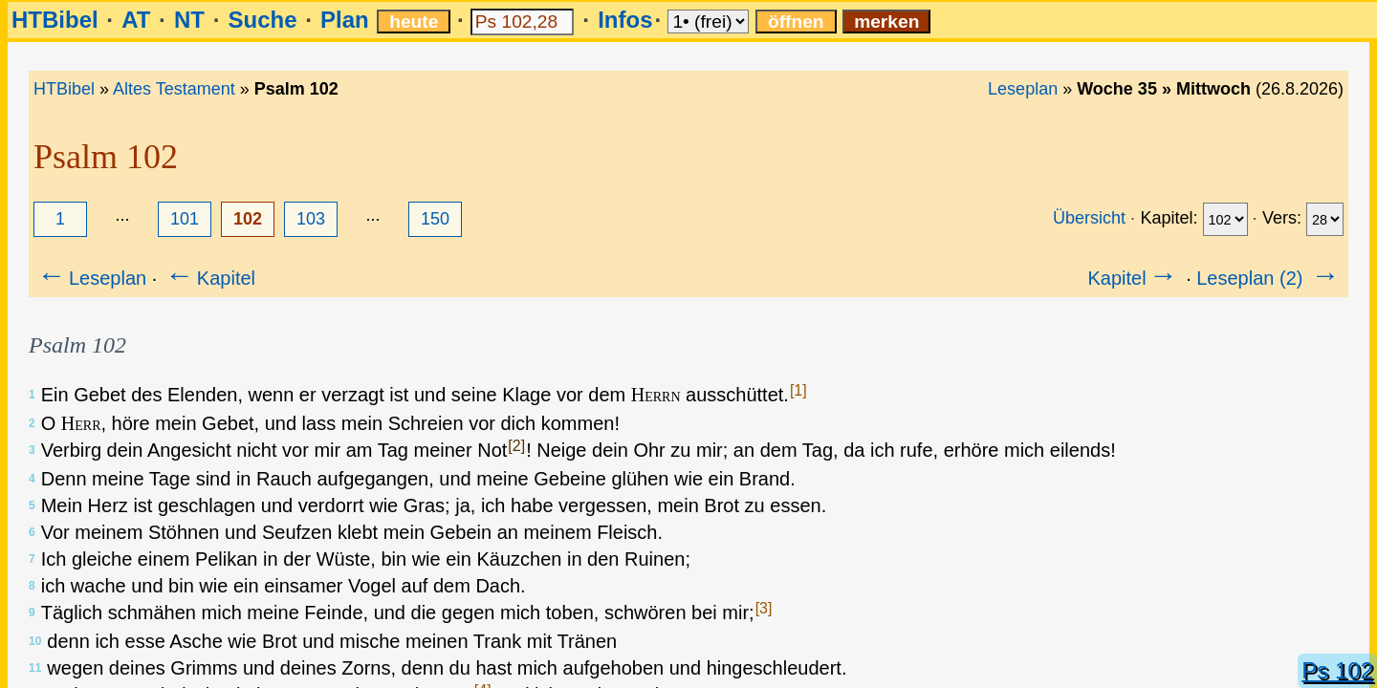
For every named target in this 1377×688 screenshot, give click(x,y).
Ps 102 (1337, 670)
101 (184, 218)
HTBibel (54, 19)
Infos (625, 19)
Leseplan (1023, 88)
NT (189, 19)
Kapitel (209, 278)
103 (310, 218)
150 (435, 218)
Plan (344, 19)
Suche (262, 19)
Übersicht (1089, 217)
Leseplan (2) (1269, 278)
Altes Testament (174, 88)
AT (135, 19)
